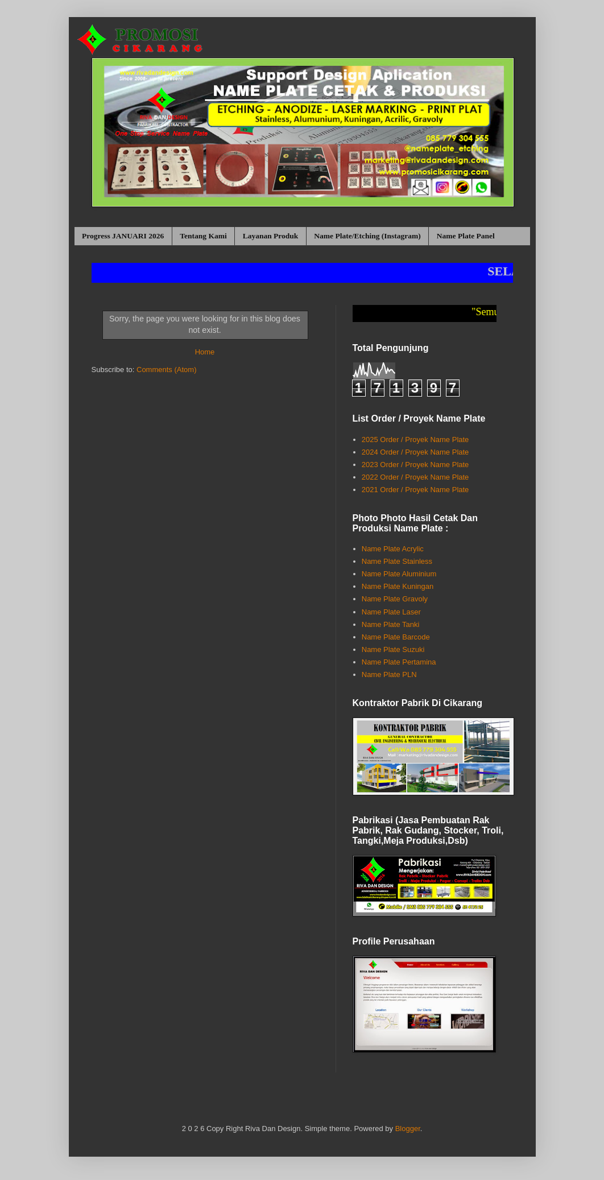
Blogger (407, 1128)
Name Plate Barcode (396, 637)
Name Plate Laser (391, 612)
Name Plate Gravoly (395, 599)
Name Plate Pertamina (399, 662)
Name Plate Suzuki (393, 649)
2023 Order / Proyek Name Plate (415, 464)
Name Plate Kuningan (397, 586)
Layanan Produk (271, 236)
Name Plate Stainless (397, 561)
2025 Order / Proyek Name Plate (415, 439)
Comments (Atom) (166, 369)
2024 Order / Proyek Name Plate (415, 452)
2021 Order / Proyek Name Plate (415, 489)
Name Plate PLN (389, 674)
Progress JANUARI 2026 (123, 236)
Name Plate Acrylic (393, 548)
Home (205, 352)
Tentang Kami (203, 236)
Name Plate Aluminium (399, 574)
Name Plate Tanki (391, 624)
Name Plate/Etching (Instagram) (367, 236)
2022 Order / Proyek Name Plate (415, 477)
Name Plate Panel (466, 236)
